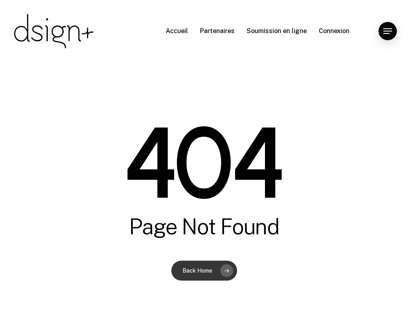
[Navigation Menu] (388, 31)
